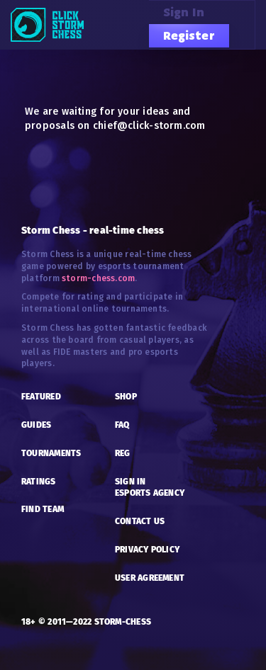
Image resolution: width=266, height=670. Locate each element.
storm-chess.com (98, 278)
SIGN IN (130, 482)
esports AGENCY (149, 493)
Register (189, 35)
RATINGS (38, 482)
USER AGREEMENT (149, 578)
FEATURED (41, 397)
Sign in (184, 12)
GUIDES (36, 425)
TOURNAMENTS (51, 453)
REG (123, 453)
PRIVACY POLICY (147, 550)
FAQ (122, 425)
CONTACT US (140, 521)
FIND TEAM (42, 509)
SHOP (126, 397)
